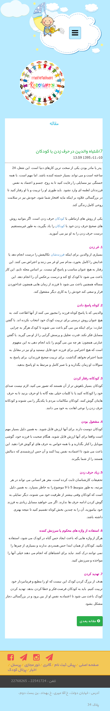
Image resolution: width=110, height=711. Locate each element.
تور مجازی (32, 665)
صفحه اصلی (88, 665)
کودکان (59, 218)
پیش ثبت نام (65, 665)
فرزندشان (57, 254)
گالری (47, 665)
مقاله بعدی (89, 621)
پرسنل (15, 665)
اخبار (32, 670)
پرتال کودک (17, 670)
